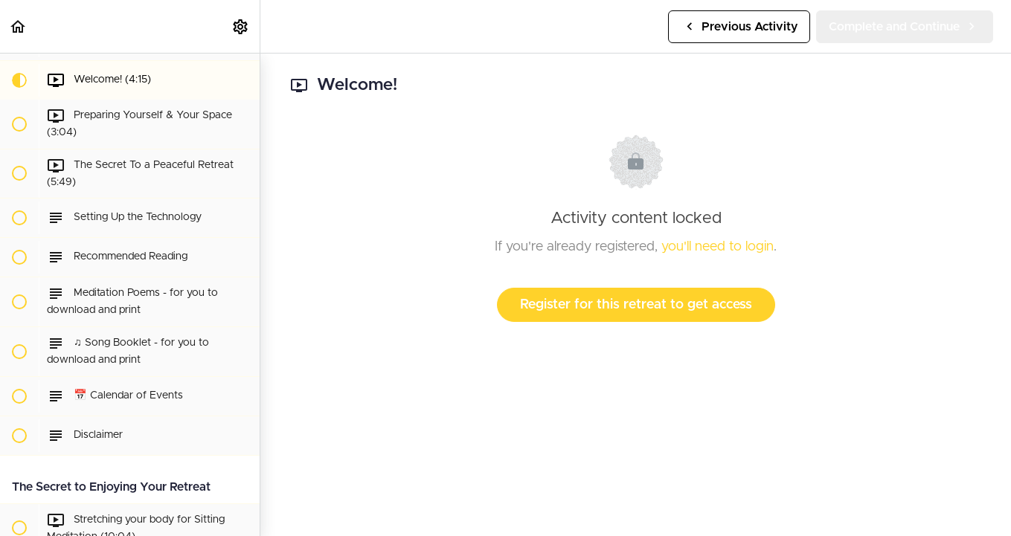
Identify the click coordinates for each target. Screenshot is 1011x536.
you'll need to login (717, 247)
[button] (18, 26)
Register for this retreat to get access (636, 304)
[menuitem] (241, 26)
